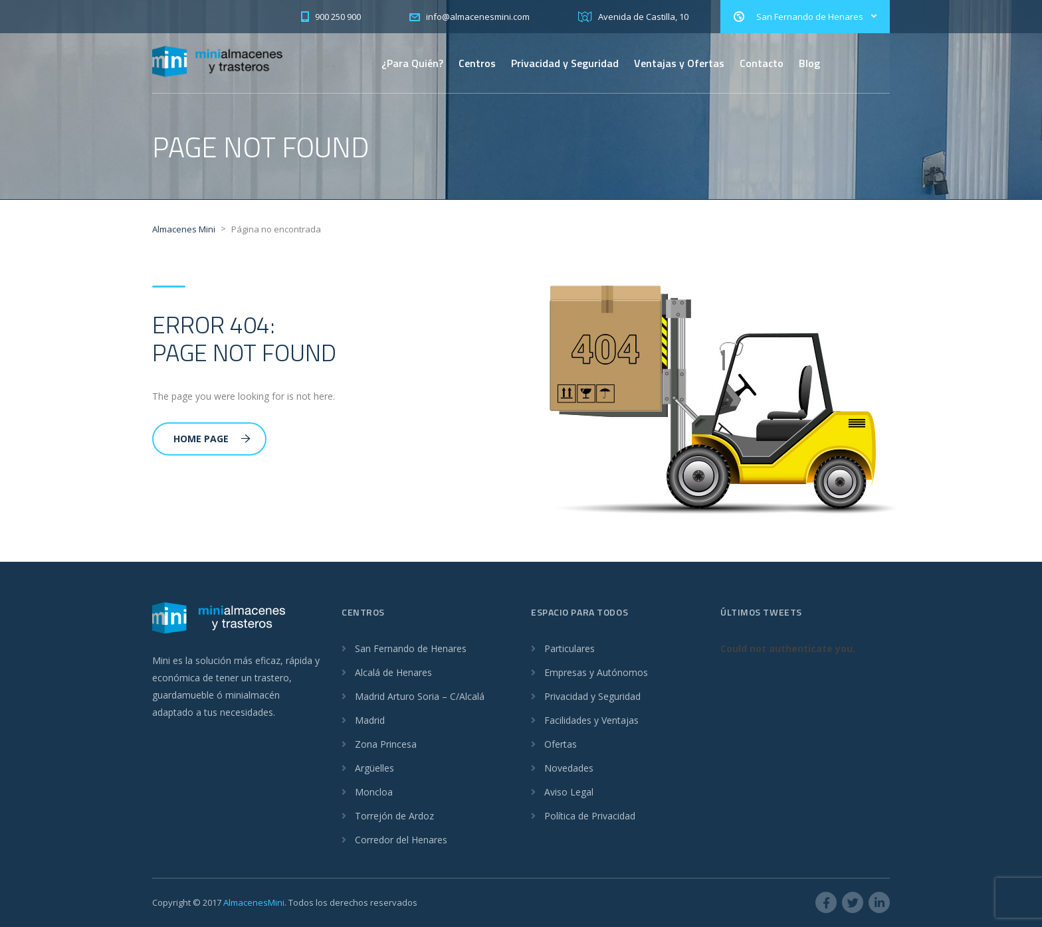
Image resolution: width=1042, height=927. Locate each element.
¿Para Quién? (412, 63)
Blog (809, 63)
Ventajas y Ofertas (679, 63)
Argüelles (374, 768)
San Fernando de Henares (411, 648)
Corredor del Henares (401, 839)
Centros (477, 63)
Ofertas (560, 744)
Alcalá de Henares (393, 672)
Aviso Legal (568, 792)
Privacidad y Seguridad (565, 63)
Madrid (370, 720)
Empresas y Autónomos (596, 672)
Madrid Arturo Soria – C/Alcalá (419, 696)
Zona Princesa (386, 744)
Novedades (568, 768)
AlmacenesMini (253, 902)
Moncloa (374, 792)
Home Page (212, 438)
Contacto (761, 63)
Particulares (569, 648)
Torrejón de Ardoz (394, 815)
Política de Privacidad (589, 815)
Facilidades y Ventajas (591, 720)
